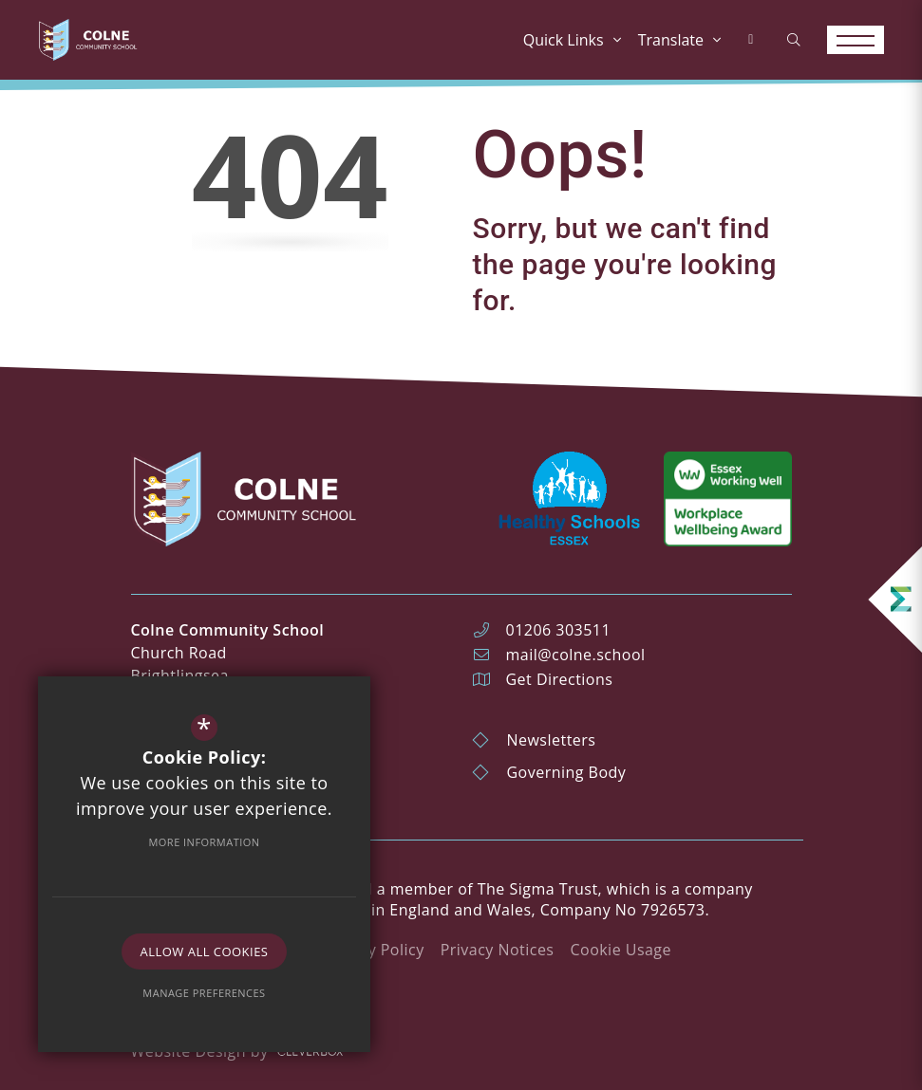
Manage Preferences (203, 993)
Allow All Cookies (205, 951)
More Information (203, 842)
